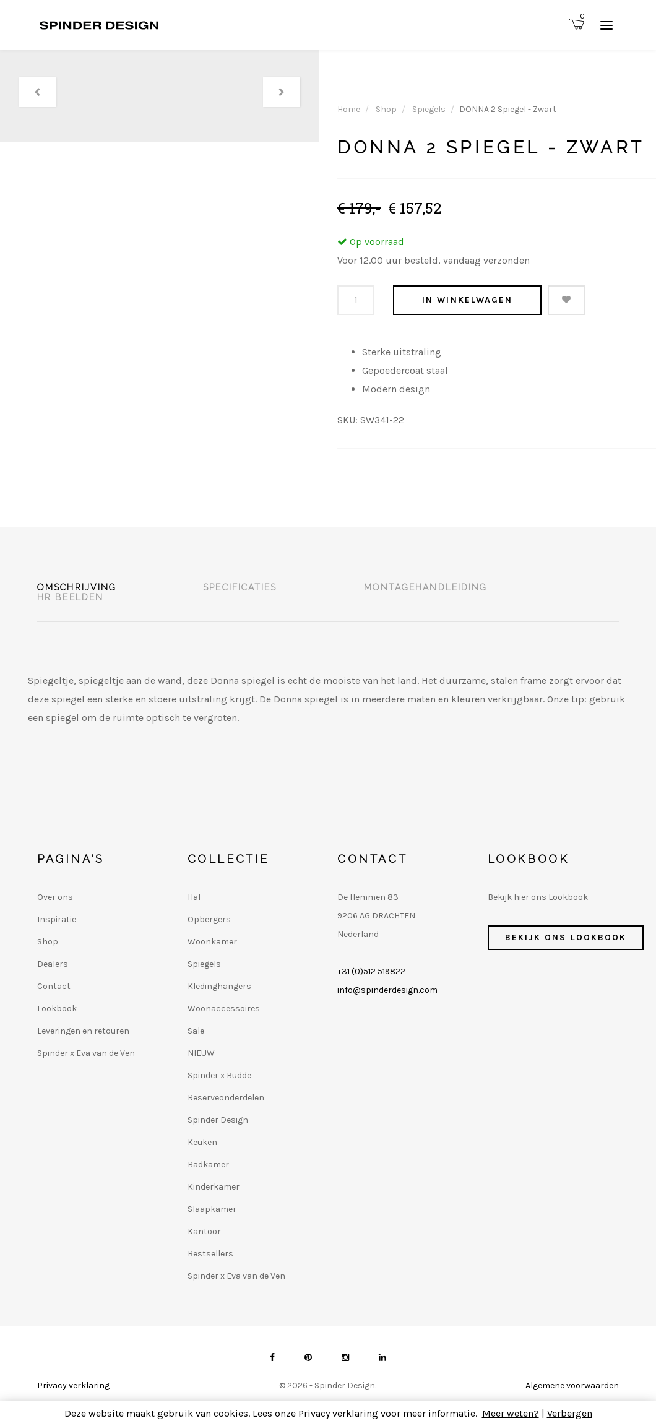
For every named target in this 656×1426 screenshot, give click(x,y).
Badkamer (208, 1164)
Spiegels (429, 109)
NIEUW (201, 1053)
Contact (54, 986)
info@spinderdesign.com (387, 990)
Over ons (55, 897)
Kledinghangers (219, 986)
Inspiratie (56, 919)
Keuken (202, 1142)
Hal (194, 897)
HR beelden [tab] (70, 597)
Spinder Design (218, 1120)
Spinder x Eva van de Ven (86, 1053)
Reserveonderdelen (226, 1097)
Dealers (52, 964)
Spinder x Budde (219, 1075)
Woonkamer (212, 941)
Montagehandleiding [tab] (426, 587)
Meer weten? (510, 1413)
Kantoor (204, 1231)
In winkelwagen (467, 300)
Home (348, 109)
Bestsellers (210, 1253)
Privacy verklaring (73, 1385)
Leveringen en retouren (83, 1031)
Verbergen (569, 1413)
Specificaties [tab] (240, 587)
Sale (196, 1031)
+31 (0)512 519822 (371, 971)
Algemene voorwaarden (572, 1385)
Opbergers (209, 919)
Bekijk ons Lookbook (566, 937)
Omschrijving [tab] (76, 587)
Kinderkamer (214, 1187)
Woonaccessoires (224, 1008)
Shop (386, 109)
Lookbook (57, 1008)
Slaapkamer (212, 1209)
